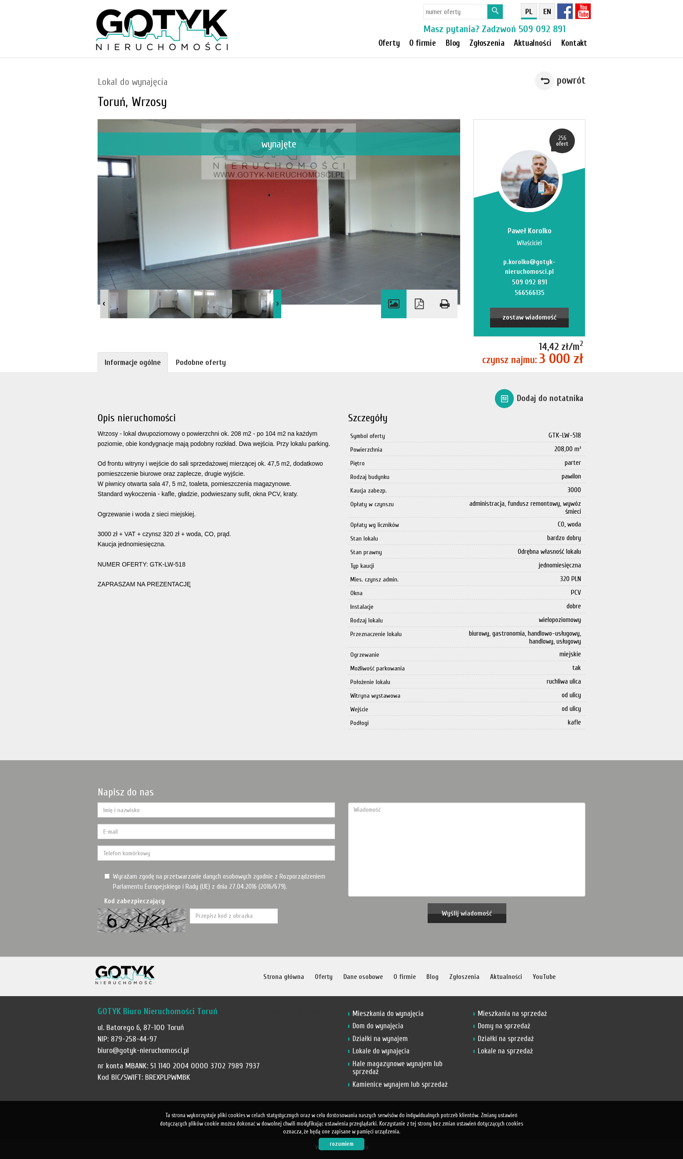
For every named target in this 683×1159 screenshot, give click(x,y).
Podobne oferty (201, 362)
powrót (571, 80)
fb (565, 11)
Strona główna (283, 977)
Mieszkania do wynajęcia (388, 1013)
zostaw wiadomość (529, 317)
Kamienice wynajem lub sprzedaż (399, 1084)
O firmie (422, 43)
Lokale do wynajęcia (381, 1051)
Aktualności (506, 977)
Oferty (389, 43)
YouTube (544, 977)
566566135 (530, 293)
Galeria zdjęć (394, 304)
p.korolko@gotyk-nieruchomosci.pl (529, 267)
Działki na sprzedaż (506, 1038)
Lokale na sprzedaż (505, 1051)
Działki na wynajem (380, 1038)
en (547, 11)
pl (529, 11)
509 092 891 (542, 29)
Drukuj (445, 304)
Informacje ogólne (133, 362)
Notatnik (275, 1011)
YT (583, 11)
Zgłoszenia (464, 977)
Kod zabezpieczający (134, 901)
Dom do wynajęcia (377, 1026)
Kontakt (574, 43)
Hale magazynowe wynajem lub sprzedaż (397, 1068)
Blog (432, 977)
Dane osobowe (363, 977)
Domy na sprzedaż (504, 1026)
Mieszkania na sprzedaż (512, 1013)
